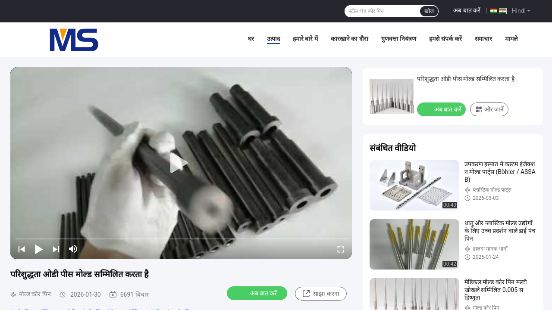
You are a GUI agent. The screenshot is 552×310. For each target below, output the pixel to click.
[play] (181, 163)
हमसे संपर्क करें (445, 38)
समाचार (483, 38)
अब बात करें (466, 10)
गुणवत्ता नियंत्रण (398, 38)
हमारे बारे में (305, 38)
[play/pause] (38, 248)
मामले (511, 38)
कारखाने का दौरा (349, 38)
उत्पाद (273, 38)
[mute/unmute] (73, 248)
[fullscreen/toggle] (340, 248)
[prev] (21, 248)
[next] (56, 248)
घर (251, 38)
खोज (429, 11)
